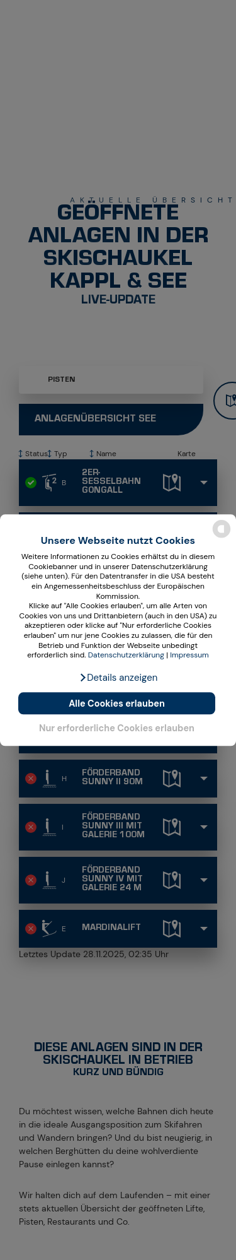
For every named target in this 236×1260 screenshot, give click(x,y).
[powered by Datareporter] (221, 536)
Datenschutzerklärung (126, 656)
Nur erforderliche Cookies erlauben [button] (116, 728)
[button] (118, 678)
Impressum (189, 656)
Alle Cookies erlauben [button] (117, 703)
